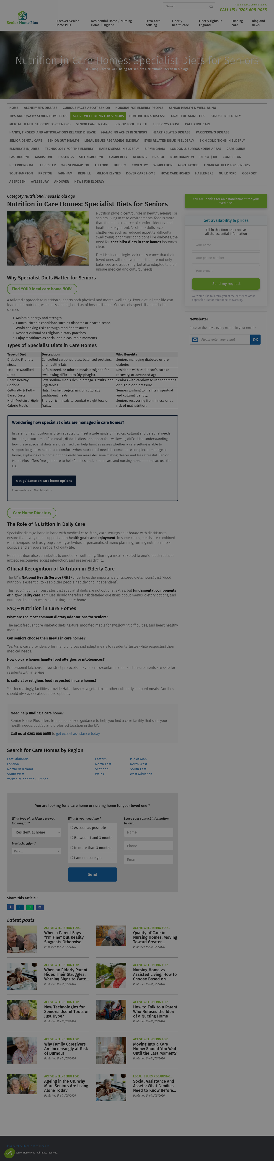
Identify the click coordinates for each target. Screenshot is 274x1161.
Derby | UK (208, 157)
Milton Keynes (108, 173)
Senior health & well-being (192, 108)
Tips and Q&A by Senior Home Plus (38, 116)
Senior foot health (131, 124)
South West (15, 774)
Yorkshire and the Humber (27, 779)
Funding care (237, 23)
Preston (45, 173)
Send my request (226, 283)
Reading (140, 157)
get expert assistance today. (78, 733)
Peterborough (21, 165)
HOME (13, 108)
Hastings (66, 157)
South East (138, 769)
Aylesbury (40, 181)
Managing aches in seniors (124, 132)
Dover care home (140, 173)
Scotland (102, 769)
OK (255, 339)
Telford (101, 165)
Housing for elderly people (139, 108)
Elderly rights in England (210, 23)
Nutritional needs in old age (168, 69)
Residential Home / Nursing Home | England (111, 23)
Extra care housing (152, 23)
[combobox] (36, 851)
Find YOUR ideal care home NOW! (42, 289)
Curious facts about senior (86, 108)
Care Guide (236, 149)
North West (138, 764)
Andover (61, 181)
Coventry (140, 165)
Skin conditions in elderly (222, 140)
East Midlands (17, 759)
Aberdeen (17, 181)
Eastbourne (19, 157)
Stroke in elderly (226, 116)
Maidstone (44, 157)
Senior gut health (63, 140)
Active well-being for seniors (123, 69)
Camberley (118, 157)
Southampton (21, 173)
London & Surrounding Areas (195, 149)
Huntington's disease (147, 116)
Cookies (44, 1146)
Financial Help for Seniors (227, 165)
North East (103, 764)
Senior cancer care (92, 124)
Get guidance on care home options (44, 481)
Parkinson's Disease (212, 132)
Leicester (48, 165)
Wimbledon (163, 165)
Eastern (101, 759)
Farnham (65, 173)
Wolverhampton (75, 165)
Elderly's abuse (166, 124)
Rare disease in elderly (119, 149)
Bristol (158, 157)
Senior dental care (25, 140)
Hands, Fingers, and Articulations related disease (52, 132)
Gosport (249, 173)
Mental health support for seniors (39, 124)
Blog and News (258, 23)
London (13, 764)
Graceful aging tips (188, 116)
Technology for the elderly (69, 149)
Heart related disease (171, 132)
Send (93, 874)
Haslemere (204, 173)
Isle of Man (138, 759)
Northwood (188, 165)
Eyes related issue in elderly (169, 140)
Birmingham (155, 149)
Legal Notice (31, 1146)
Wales (99, 774)
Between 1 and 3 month (91, 838)
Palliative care (198, 124)
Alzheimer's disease (40, 108)
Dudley (120, 165)
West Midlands (141, 774)
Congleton (232, 157)
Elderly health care (180, 23)
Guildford (228, 173)
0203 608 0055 (252, 9)
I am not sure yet (86, 858)
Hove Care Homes (175, 173)
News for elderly (89, 181)
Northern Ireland (20, 769)
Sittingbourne (91, 157)
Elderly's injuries (24, 149)
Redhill (84, 173)
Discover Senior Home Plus (67, 23)
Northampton (182, 157)
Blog (95, 69)
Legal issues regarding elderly (111, 140)
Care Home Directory (31, 512)
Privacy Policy (14, 1146)
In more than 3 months (90, 848)
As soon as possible (88, 828)
